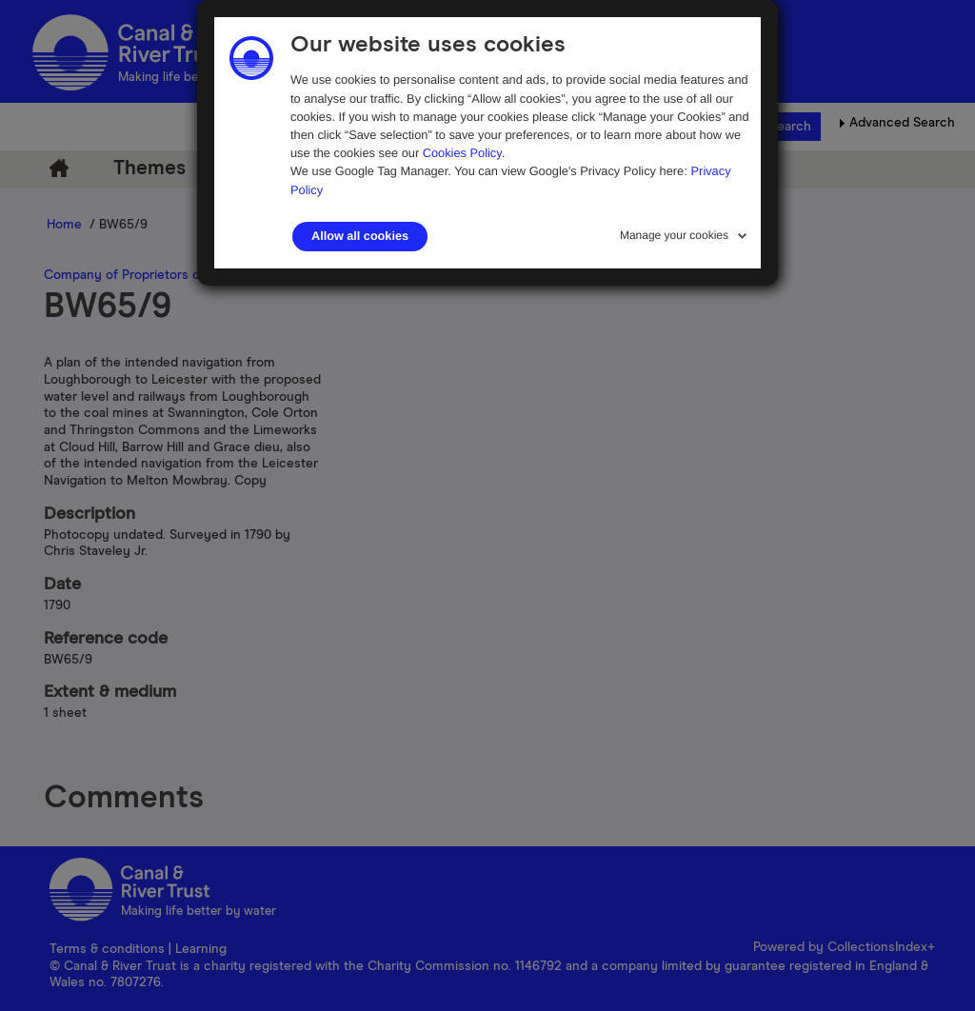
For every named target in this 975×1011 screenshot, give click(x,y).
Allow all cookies (359, 236)
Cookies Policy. (464, 153)
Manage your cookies (674, 235)
